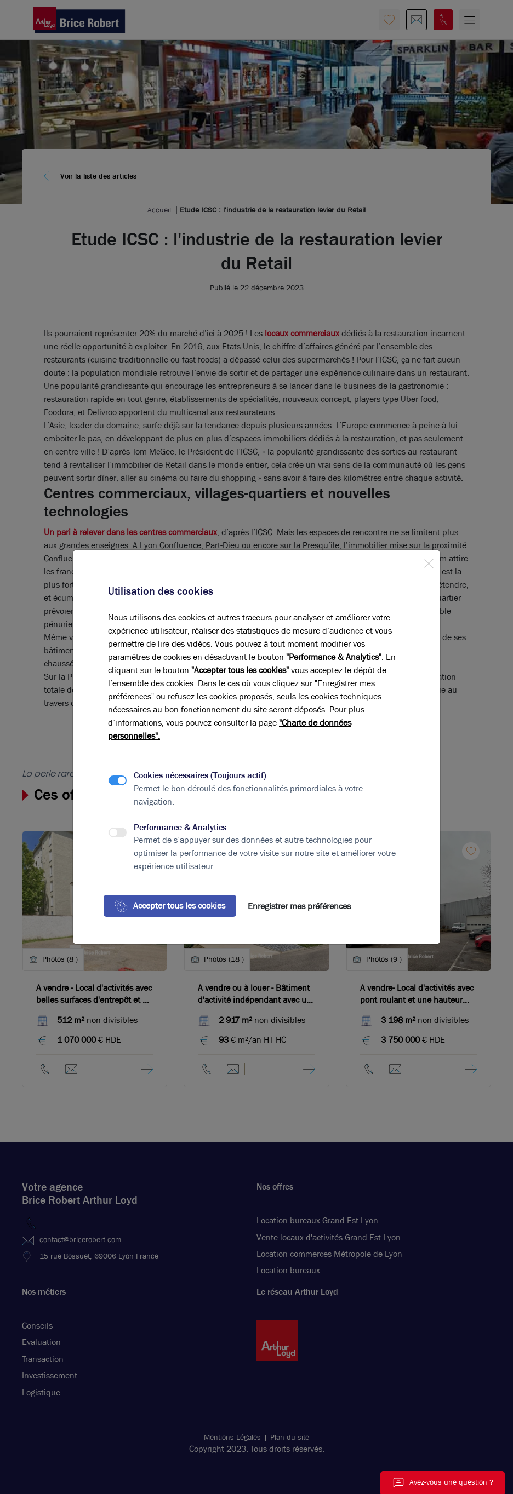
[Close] (428, 561)
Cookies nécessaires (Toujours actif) (200, 775)
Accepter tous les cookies (170, 905)
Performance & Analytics (180, 827)
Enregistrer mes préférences (299, 906)
